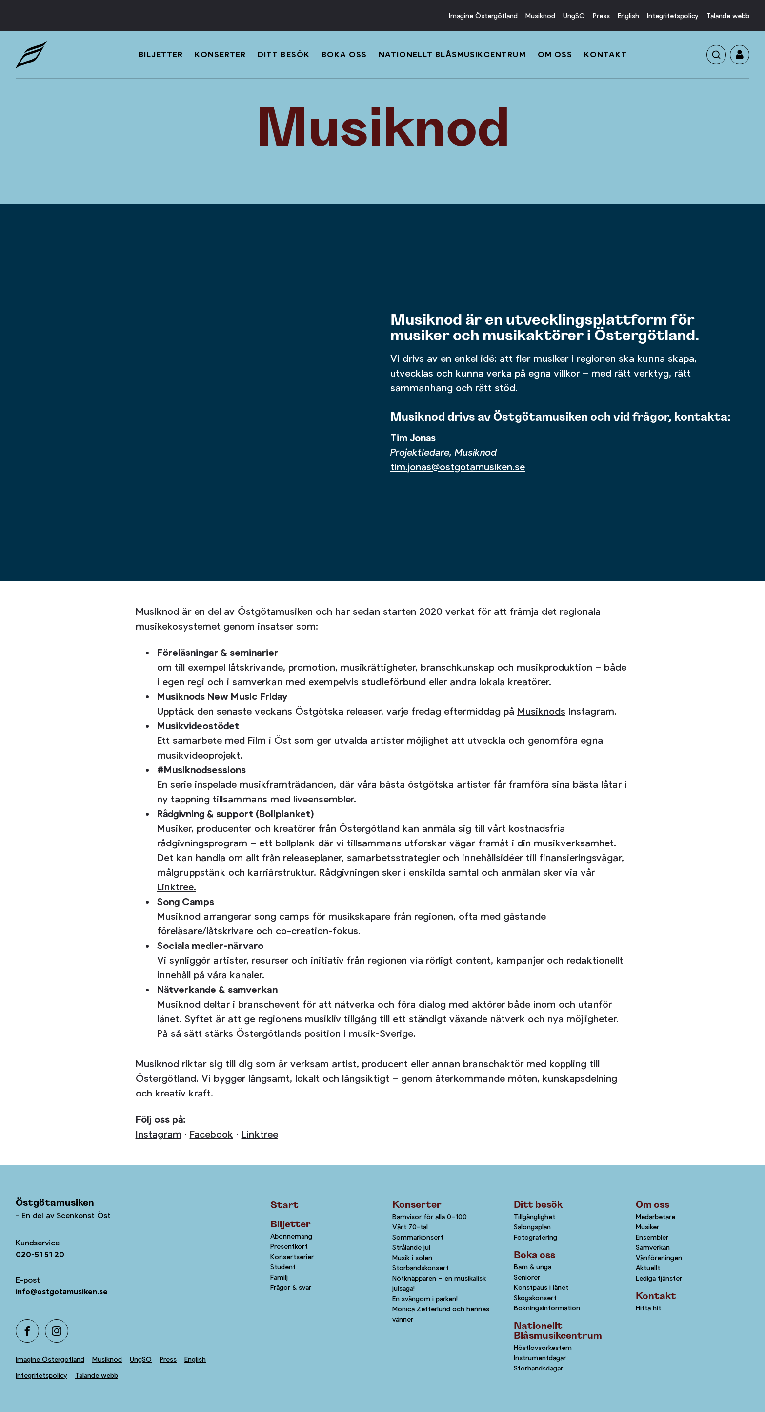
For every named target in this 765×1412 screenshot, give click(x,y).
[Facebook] (27, 1331)
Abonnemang (291, 1236)
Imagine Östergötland (483, 16)
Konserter (220, 54)
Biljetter (161, 54)
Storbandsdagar (538, 1368)
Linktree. (176, 887)
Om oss (555, 54)
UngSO (574, 16)
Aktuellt (648, 1268)
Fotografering (535, 1237)
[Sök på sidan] (716, 54)
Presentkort (289, 1246)
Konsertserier (292, 1257)
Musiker (647, 1227)
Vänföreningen (659, 1258)
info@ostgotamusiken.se (62, 1291)
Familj (279, 1277)
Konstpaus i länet (541, 1287)
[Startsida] (31, 55)
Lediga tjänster (659, 1278)
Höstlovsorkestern (543, 1347)
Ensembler (652, 1237)
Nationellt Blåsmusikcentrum (452, 54)
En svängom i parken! (425, 1299)
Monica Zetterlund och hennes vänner (440, 1314)
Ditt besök (284, 54)
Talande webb (727, 16)
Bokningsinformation (547, 1308)
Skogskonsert (535, 1298)
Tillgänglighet (534, 1217)
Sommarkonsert (417, 1237)
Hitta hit (648, 1308)
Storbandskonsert (420, 1268)
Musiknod (540, 16)
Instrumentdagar (540, 1358)
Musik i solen (412, 1258)
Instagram (158, 1134)
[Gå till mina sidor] (739, 54)
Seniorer (527, 1277)
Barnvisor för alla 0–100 (429, 1217)
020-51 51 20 (40, 1254)
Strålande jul (411, 1247)
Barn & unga (532, 1267)
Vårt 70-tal (410, 1227)
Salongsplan (532, 1227)
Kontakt (605, 54)
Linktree (260, 1134)
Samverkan (653, 1247)
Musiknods (541, 711)
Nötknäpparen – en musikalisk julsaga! (439, 1283)
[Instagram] (56, 1331)
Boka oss (344, 54)
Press (601, 16)
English (628, 16)
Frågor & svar (290, 1287)
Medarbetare (655, 1217)
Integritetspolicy (673, 16)
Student (283, 1267)
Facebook (211, 1134)
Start (284, 1205)
